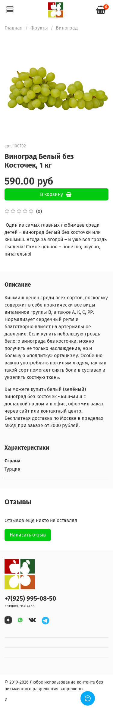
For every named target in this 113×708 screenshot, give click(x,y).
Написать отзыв (28, 535)
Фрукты (39, 28)
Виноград (67, 28)
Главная (14, 28)
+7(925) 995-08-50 (30, 599)
